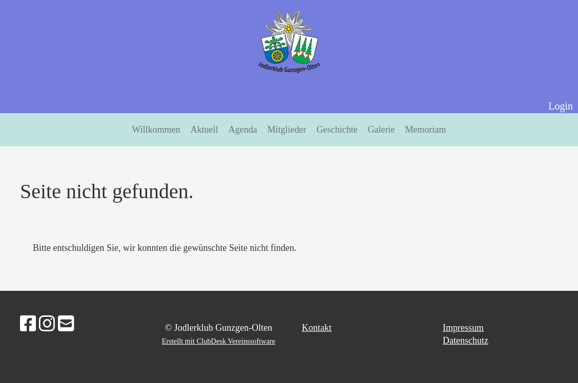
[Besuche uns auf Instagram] (47, 324)
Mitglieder (286, 129)
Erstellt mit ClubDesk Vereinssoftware (219, 341)
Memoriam (425, 129)
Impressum (463, 328)
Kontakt (317, 328)
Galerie (381, 129)
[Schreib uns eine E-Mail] (66, 324)
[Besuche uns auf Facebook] (28, 324)
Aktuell (204, 129)
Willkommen (156, 129)
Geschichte (337, 129)
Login (560, 106)
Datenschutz (465, 340)
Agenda (243, 129)
